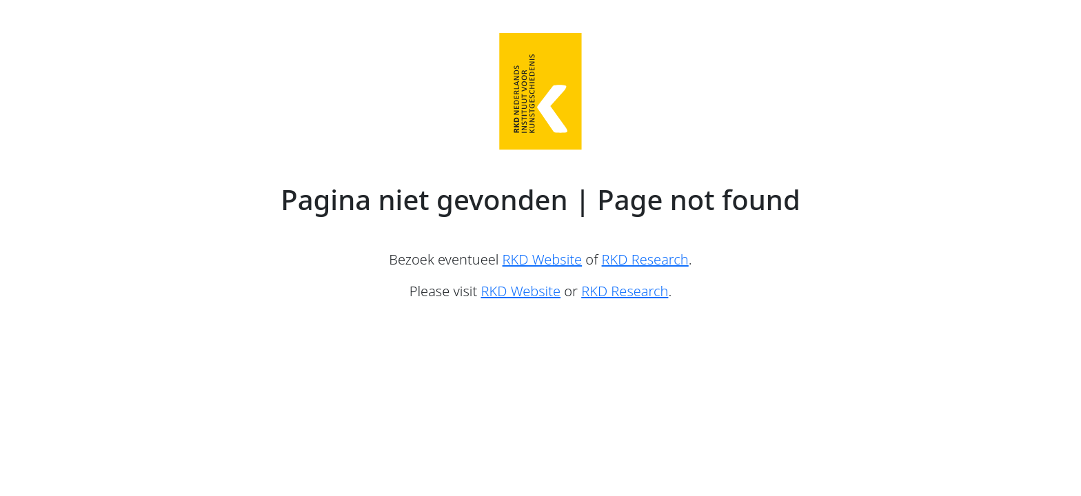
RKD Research (645, 259)
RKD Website (543, 259)
